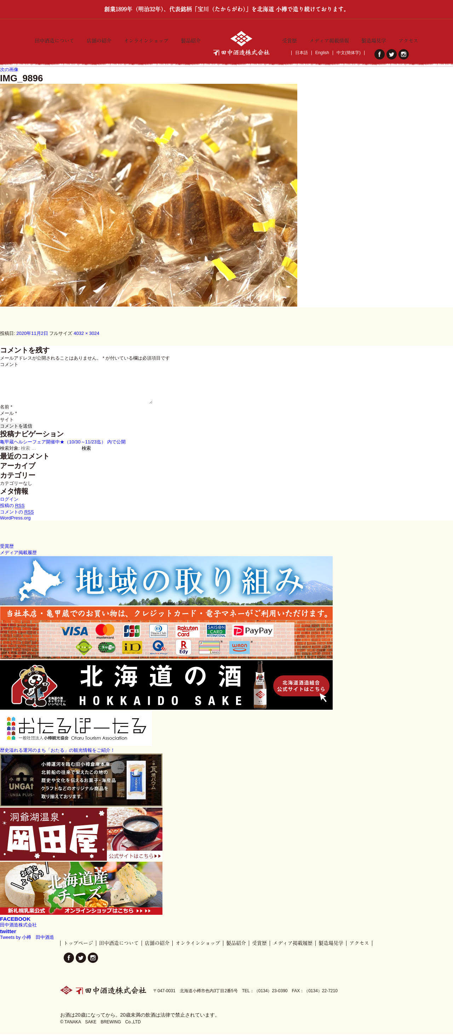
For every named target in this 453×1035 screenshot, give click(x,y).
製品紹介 (191, 39)
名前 (6, 408)
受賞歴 (289, 39)
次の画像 (9, 70)
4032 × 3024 (86, 334)
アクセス (408, 39)
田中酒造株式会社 (18, 926)
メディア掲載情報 (329, 39)
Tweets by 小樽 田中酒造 (27, 938)
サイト (7, 420)
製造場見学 (373, 39)
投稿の (12, 507)
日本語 (301, 53)
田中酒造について (54, 39)
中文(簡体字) (349, 53)
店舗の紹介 (99, 39)
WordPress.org (15, 519)
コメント (9, 365)
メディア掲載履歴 (292, 944)
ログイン (9, 500)
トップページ (78, 944)
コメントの (17, 513)
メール (8, 414)
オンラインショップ (146, 39)
